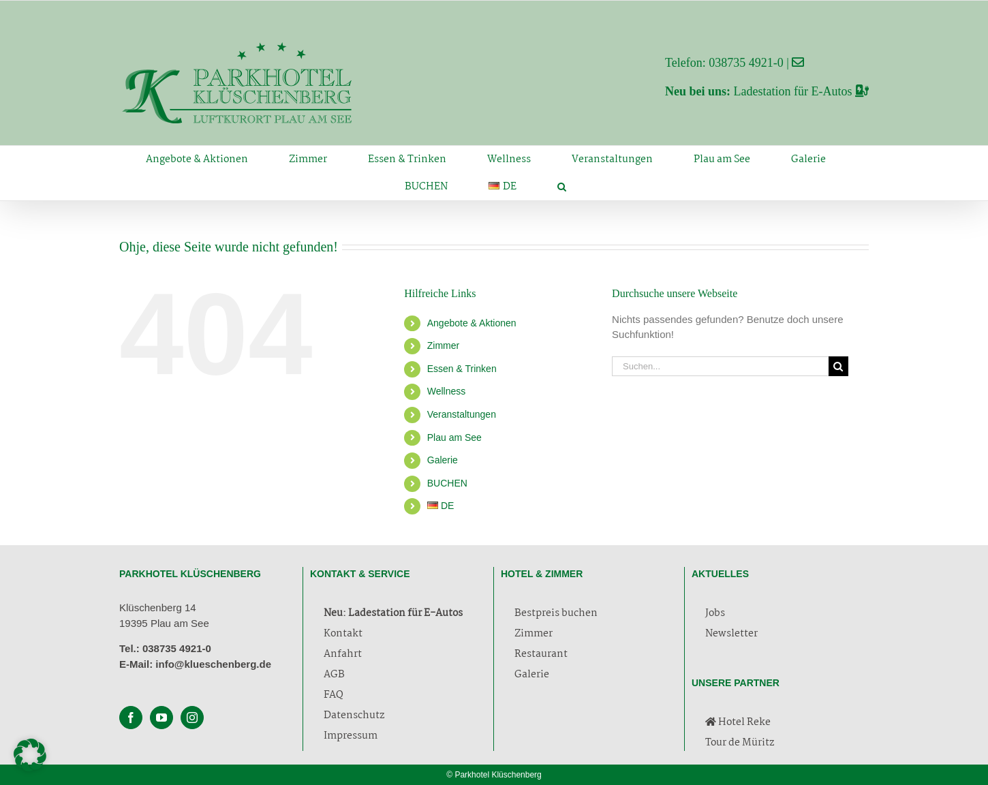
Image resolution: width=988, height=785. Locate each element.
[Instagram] (192, 717)
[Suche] (838, 366)
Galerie (442, 460)
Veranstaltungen (461, 414)
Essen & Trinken (462, 368)
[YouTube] (161, 717)
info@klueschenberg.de (213, 664)
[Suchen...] (720, 366)
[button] (561, 186)
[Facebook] (130, 717)
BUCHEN (447, 483)
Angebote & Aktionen (471, 323)
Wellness (446, 391)
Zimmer (443, 345)
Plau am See (454, 437)
